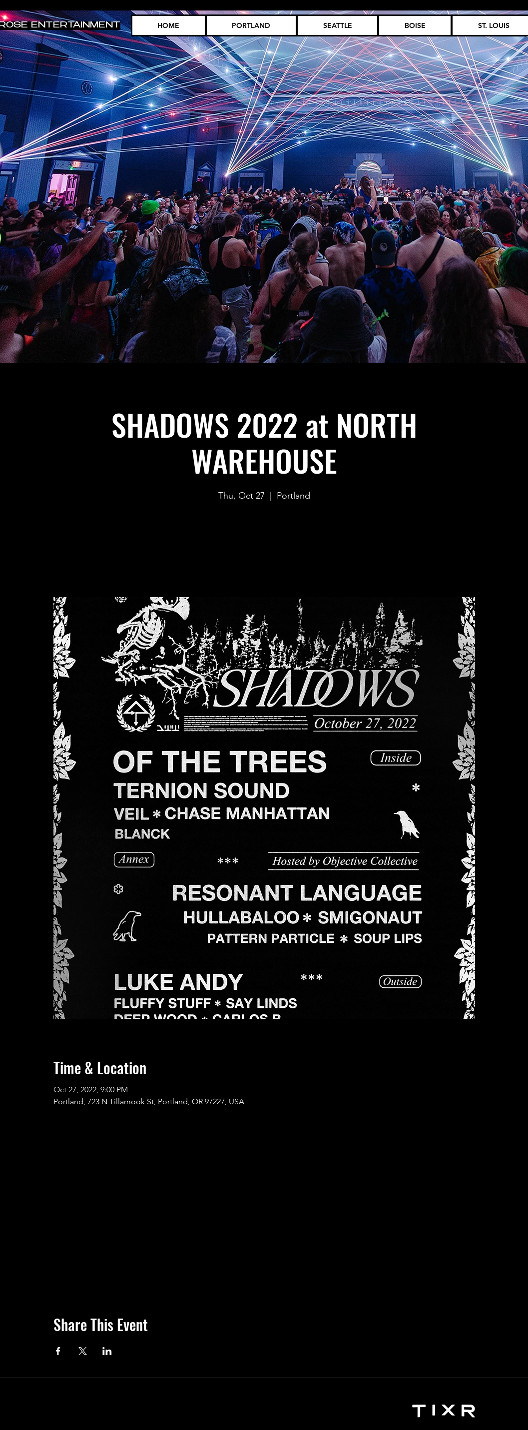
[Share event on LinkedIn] (107, 1351)
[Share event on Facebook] (58, 1351)
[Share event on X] (82, 1351)
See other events (264, 550)
